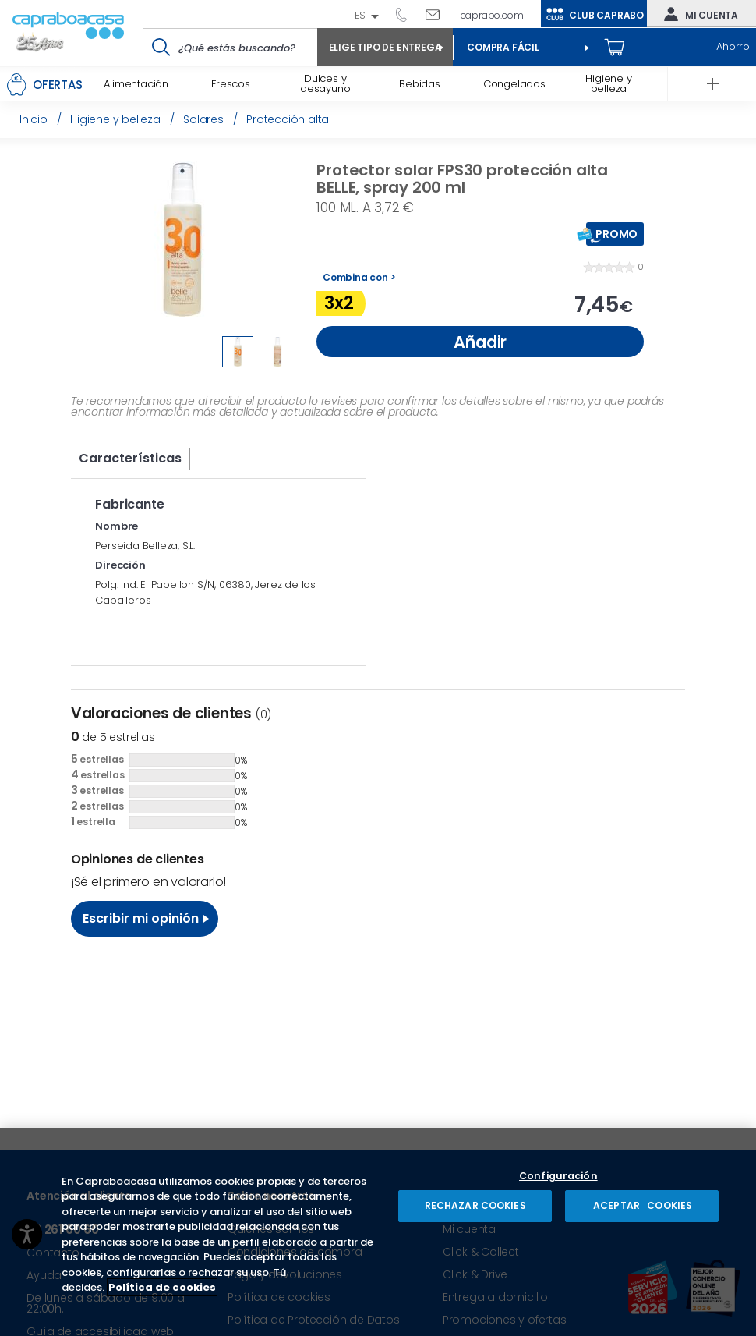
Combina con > (359, 277)
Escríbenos (438, 14)
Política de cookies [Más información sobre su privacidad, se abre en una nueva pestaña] (162, 1287)
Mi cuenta (697, 14)
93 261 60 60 (407, 14)
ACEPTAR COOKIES (641, 1205)
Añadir (480, 342)
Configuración (558, 1176)
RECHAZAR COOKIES (475, 1205)
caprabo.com (492, 15)
